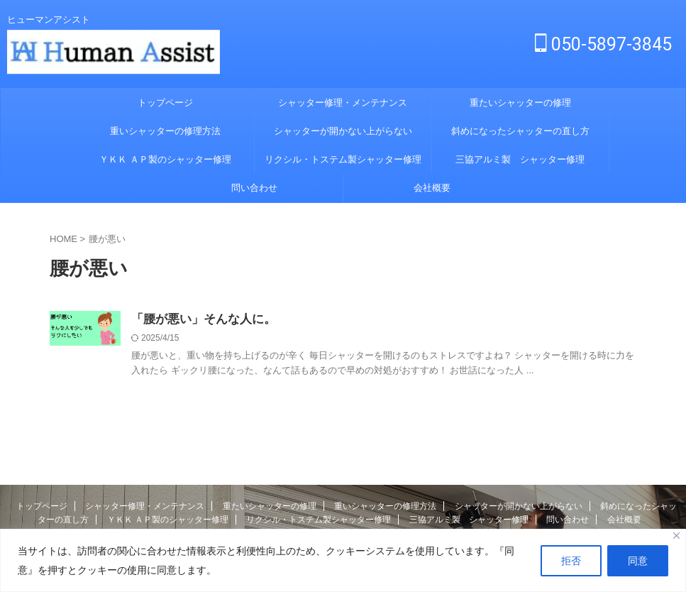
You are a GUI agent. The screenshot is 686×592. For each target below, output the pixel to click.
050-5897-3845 (603, 44)
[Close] (676, 535)
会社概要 (432, 187)
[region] (343, 560)
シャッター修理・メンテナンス (342, 102)
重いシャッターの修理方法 (165, 131)
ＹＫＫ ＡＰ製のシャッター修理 (165, 159)
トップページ (165, 102)
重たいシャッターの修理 (520, 102)
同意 (638, 560)
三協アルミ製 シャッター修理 (520, 159)
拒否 (571, 560)
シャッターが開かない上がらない (343, 131)
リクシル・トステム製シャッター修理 (343, 159)
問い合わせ (254, 187)
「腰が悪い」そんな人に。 (199, 320)
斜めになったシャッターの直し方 (520, 131)
